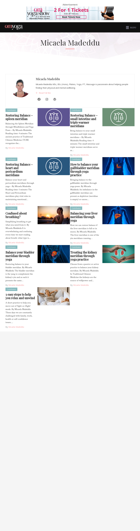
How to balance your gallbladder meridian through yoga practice (84, 169)
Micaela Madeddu (48, 84)
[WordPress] (54, 104)
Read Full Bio (45, 98)
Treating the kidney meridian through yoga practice (83, 255)
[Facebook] (39, 104)
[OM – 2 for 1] (70, 13)
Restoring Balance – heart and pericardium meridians (19, 169)
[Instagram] (47, 104)
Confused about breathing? (16, 215)
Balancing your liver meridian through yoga (84, 216)
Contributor (11, 110)
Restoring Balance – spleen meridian (19, 117)
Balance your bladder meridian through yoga (19, 255)
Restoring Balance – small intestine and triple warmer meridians (83, 120)
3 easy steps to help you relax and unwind (20, 296)
